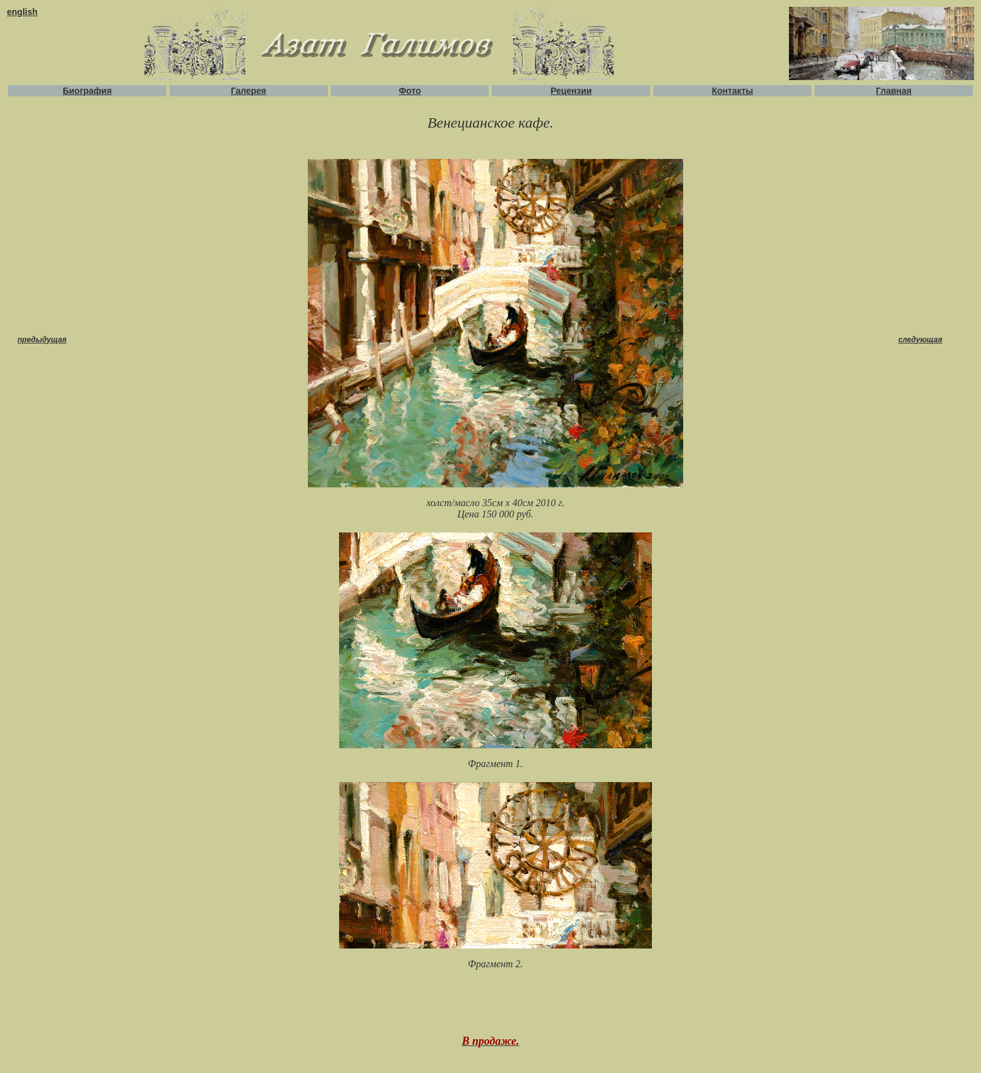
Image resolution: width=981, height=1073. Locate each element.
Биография (87, 91)
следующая (920, 339)
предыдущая (42, 339)
